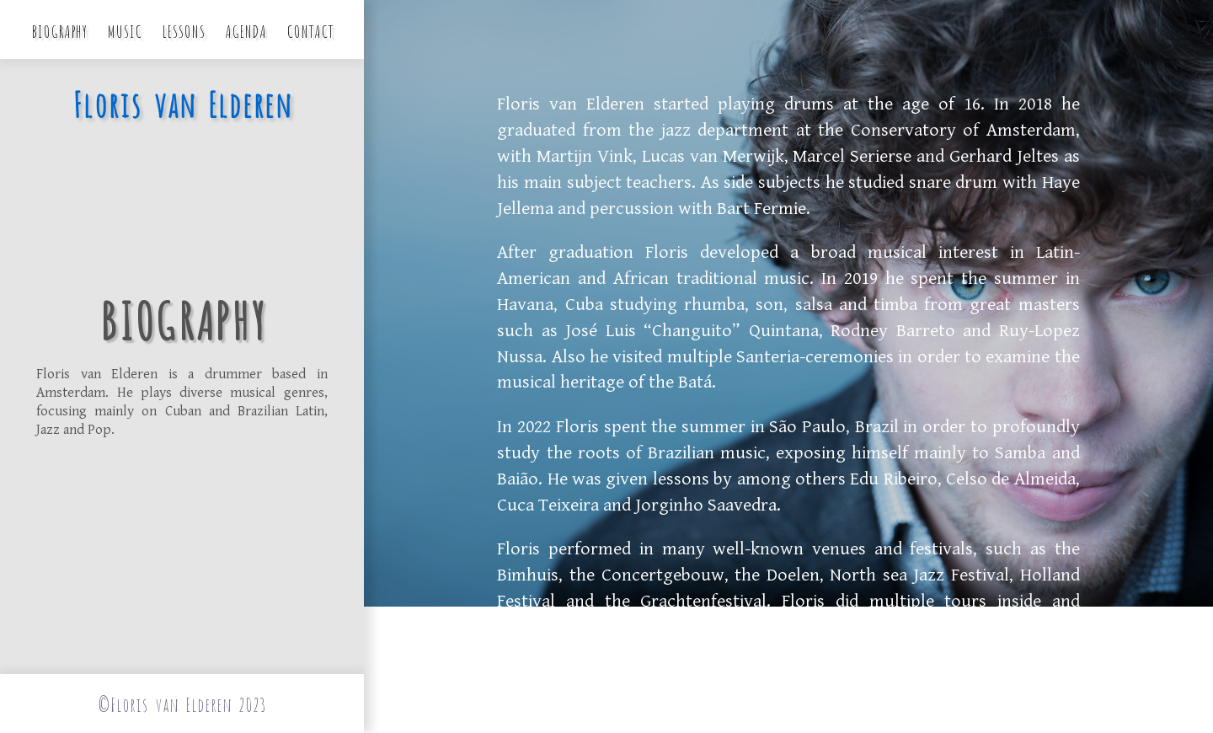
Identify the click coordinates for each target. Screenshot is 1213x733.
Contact (310, 30)
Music (124, 30)
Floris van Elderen (181, 102)
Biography (59, 30)
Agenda (245, 30)
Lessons (183, 30)
